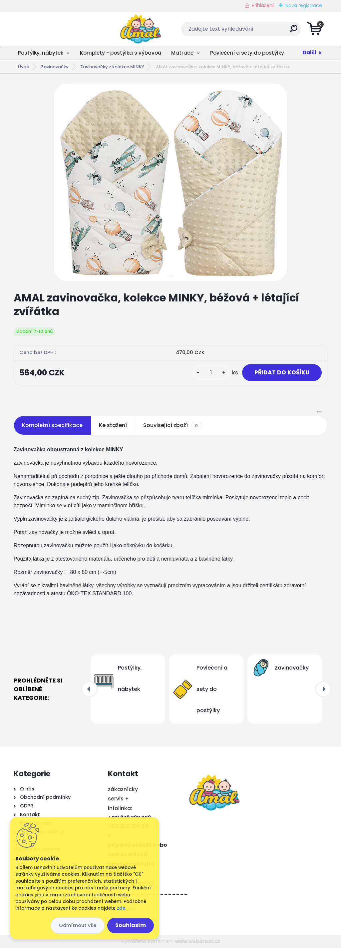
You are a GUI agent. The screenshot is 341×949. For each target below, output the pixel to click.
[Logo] (54, 29)
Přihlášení (263, 5)
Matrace (182, 52)
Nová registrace (303, 5)
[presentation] (89, 690)
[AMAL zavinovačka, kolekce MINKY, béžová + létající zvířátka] (170, 182)
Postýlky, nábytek (40, 52)
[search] (251, 31)
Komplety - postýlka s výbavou (120, 52)
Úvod (23, 67)
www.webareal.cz (197, 942)
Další (309, 52)
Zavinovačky (55, 67)
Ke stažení (113, 426)
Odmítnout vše (77, 925)
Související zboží (172, 426)
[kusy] (207, 373)
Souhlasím (130, 925)
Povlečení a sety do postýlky (247, 52)
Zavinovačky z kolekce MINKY (112, 67)
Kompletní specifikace (52, 426)
